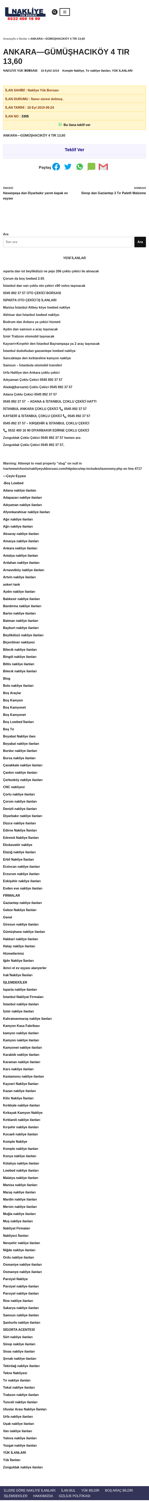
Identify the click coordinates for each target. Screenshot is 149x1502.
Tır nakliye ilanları (98, 70)
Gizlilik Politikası (74, 1497)
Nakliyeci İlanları (15, 1237)
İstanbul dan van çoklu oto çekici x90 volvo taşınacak (44, 286)
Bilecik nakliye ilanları (20, 650)
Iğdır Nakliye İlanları (18, 961)
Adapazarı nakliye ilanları (22, 498)
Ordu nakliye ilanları (18, 1259)
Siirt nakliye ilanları (18, 1338)
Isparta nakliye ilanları (20, 991)
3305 (25, 116)
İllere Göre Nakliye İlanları (29, 1492)
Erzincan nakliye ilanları (21, 867)
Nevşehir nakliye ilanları (21, 1244)
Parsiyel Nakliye (15, 1280)
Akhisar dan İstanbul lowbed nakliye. (31, 315)
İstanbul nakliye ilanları (21, 1005)
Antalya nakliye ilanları (20, 556)
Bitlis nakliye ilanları (18, 664)
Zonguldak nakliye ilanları (23, 1469)
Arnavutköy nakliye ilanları (23, 570)
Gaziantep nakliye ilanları (22, 904)
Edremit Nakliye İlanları (21, 838)
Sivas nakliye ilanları (19, 1353)
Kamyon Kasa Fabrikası (21, 1027)
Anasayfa (9, 38)
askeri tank (11, 585)
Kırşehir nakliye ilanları (21, 1128)
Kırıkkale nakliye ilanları (21, 1106)
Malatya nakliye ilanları (20, 1179)
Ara (6, 234)
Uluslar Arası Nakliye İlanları (25, 1411)
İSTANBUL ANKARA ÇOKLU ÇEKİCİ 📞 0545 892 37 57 (45, 409)
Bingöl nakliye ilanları (20, 657)
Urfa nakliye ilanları (18, 1418)
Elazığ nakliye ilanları (19, 853)
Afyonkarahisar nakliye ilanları (26, 512)
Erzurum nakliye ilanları (21, 874)
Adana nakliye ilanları (19, 491)
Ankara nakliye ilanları (20, 548)
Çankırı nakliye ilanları (20, 773)
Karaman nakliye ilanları (21, 1063)
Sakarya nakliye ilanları (21, 1309)
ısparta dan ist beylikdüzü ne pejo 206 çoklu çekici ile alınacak (51, 271)
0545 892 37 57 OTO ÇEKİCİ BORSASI (32, 293)
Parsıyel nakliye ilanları (21, 1295)
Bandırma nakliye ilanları (22, 606)
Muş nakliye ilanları (18, 1222)
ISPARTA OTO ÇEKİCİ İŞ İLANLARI (30, 300)
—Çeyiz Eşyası (14, 476)
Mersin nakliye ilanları (20, 1208)
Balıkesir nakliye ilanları (21, 599)
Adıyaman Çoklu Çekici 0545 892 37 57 (33, 380)
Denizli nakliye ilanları (20, 809)
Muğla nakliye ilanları (19, 1215)
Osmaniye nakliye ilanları (22, 1266)
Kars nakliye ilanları (18, 1070)
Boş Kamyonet (14, 708)
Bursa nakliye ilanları (19, 759)
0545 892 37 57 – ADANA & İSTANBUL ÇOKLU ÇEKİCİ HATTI (50, 402)
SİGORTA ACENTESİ (19, 1331)
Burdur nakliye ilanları (20, 751)
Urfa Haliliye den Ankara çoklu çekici (31, 373)
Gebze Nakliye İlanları (20, 911)
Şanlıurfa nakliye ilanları (21, 1324)
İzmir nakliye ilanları (18, 1012)
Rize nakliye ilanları (18, 1302)
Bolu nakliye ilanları (18, 686)
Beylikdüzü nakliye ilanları (23, 636)
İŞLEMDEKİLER (15, 983)
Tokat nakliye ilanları (19, 1389)
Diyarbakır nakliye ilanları (22, 816)
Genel (7, 918)
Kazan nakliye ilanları (19, 1092)
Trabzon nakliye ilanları (21, 1396)
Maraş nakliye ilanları (19, 1193)
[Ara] (55, 12)
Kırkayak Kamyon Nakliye (23, 1114)
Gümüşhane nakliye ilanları (24, 933)
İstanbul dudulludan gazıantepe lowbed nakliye (39, 351)
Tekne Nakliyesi (15, 1374)
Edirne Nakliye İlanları (20, 831)
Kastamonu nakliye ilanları (23, 1077)
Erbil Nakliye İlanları (18, 860)
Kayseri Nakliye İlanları (20, 1085)
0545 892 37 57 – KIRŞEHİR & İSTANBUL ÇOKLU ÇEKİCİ (46, 423)
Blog (6, 679)
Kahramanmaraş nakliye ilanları (27, 1019)
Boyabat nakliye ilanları (21, 744)
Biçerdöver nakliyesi (19, 643)
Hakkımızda (43, 1497)
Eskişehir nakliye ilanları (22, 882)
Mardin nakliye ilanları (20, 1201)
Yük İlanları (11, 1461)
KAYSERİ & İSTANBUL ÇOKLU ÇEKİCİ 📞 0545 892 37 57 (46, 416)
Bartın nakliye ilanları (19, 614)
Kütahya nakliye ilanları (21, 1164)
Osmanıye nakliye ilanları (22, 1273)
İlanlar (23, 38)
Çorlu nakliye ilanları (19, 795)
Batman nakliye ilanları (20, 621)
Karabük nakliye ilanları (21, 1056)
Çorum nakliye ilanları (20, 802)
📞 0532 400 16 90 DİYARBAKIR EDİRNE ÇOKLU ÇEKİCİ (46, 431)
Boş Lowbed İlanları (18, 722)
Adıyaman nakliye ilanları (22, 505)
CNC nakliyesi (14, 788)
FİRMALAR (11, 896)
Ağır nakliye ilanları (18, 519)
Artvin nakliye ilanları (19, 578)
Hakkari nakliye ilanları (20, 940)
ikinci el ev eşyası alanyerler (25, 969)
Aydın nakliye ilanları (19, 592)
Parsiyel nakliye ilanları (21, 1287)
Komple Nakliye (73, 70)
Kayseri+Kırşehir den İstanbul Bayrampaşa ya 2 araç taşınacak (51, 344)
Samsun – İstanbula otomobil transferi (32, 365)
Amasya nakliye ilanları (21, 541)
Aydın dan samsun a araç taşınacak (30, 329)
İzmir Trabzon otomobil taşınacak (28, 336)
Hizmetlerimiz (13, 954)
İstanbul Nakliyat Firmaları (23, 998)
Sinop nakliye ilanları (19, 1346)
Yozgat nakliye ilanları (20, 1447)
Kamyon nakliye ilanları (21, 1041)
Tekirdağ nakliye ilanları (21, 1367)
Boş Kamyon (13, 701)
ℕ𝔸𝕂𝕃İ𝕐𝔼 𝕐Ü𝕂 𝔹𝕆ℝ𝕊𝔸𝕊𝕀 (20, 70)
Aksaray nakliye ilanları (21, 534)
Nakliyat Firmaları (16, 1229)
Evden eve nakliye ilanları (22, 889)
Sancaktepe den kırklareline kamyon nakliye (37, 358)
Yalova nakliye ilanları (20, 1440)
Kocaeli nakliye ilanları (20, 1135)
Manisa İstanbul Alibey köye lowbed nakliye (36, 307)
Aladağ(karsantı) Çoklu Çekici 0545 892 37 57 (38, 387)
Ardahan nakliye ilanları (21, 563)
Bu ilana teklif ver (74, 125)
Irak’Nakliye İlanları (18, 976)
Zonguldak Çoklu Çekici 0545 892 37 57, (33, 445)
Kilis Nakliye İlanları (18, 1099)
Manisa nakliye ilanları (20, 1186)
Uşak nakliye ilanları (18, 1425)
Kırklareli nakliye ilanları (21, 1121)
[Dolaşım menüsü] (65, 12)
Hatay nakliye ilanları (19, 947)
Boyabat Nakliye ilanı (19, 737)
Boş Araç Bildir (119, 1492)
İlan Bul (68, 1492)
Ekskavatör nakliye (17, 846)
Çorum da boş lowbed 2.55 (23, 278)
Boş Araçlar (12, 693)
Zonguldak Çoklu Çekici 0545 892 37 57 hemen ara (42, 438)
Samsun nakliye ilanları (21, 1316)
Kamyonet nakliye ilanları (22, 1048)
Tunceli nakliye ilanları (20, 1404)
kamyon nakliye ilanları (21, 1034)
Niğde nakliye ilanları (19, 1251)
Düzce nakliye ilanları (19, 824)
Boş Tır (8, 730)
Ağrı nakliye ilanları (18, 527)
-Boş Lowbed (13, 483)
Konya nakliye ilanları (19, 1157)
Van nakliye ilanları (17, 1432)
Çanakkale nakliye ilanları (22, 766)
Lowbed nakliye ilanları (21, 1172)
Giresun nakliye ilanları (21, 925)
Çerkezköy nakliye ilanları (23, 780)
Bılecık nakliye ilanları (20, 672)
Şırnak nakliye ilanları (19, 1360)
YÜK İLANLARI (122, 70)
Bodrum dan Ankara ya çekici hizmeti (32, 322)
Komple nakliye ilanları (20, 1150)
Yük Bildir (90, 1492)
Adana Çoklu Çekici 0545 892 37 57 (30, 394)
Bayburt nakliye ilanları (21, 628)
